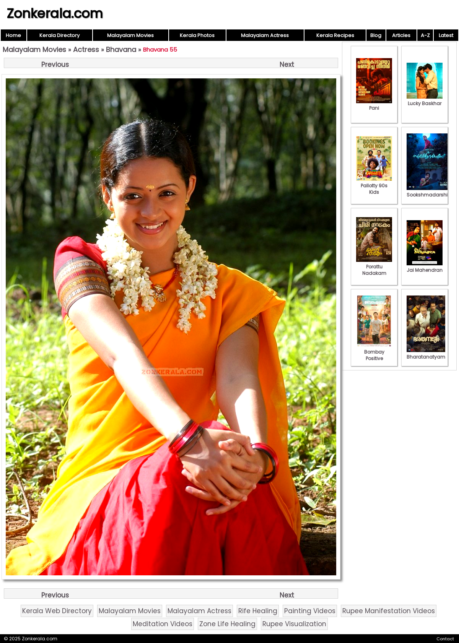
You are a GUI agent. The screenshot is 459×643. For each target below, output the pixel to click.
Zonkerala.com (55, 13)
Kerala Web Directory (57, 610)
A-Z (425, 35)
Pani (374, 104)
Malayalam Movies (130, 35)
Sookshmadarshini (429, 191)
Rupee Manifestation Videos (388, 610)
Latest (446, 35)
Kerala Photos (197, 35)
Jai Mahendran (425, 266)
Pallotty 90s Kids (374, 185)
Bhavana (121, 49)
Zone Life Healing (227, 623)
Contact (445, 639)
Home (13, 35)
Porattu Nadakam (374, 266)
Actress (86, 49)
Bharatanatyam (426, 353)
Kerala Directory (59, 35)
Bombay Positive (374, 352)
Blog (375, 35)
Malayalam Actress (265, 35)
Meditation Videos (162, 623)
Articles (401, 35)
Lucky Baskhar (425, 100)
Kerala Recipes (335, 35)
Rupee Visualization (294, 623)
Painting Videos (309, 610)
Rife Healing (257, 610)
